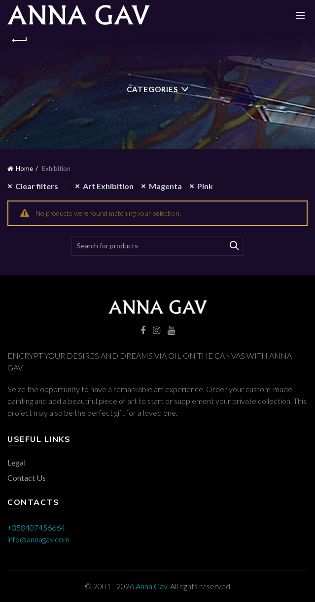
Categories (152, 89)
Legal (16, 462)
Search (234, 246)
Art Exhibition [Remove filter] (108, 186)
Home (24, 168)
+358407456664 (36, 527)
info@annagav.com (38, 539)
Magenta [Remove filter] (165, 186)
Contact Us (26, 477)
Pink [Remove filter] (205, 186)
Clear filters (36, 186)
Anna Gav (151, 586)
